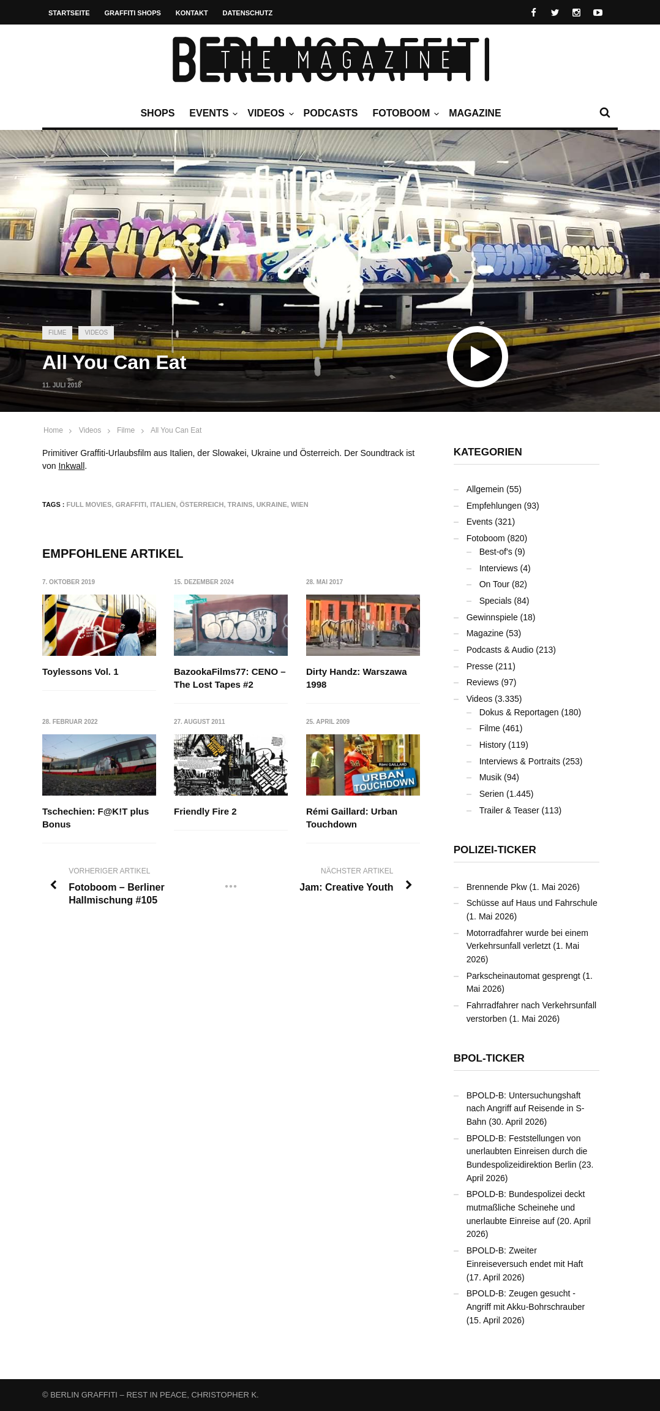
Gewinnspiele (492, 617)
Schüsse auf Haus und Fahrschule (532, 903)
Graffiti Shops (133, 13)
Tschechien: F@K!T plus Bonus (95, 818)
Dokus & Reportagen (519, 712)
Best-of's (495, 552)
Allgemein (485, 489)
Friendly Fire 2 (206, 812)
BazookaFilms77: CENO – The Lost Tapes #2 (230, 678)
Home (53, 430)
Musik (490, 777)
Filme (57, 332)
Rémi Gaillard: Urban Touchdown (351, 818)
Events (211, 113)
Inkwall (71, 466)
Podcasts (331, 113)
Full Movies (89, 504)
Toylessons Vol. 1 (80, 671)
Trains (240, 504)
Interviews (498, 568)
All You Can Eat (176, 430)
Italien (163, 504)
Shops (157, 113)
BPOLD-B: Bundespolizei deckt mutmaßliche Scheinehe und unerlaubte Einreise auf (526, 1207)
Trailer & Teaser (509, 810)
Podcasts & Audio (500, 650)
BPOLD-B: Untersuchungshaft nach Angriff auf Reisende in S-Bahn (526, 1108)
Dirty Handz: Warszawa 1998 (356, 678)
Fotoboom (404, 113)
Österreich (201, 504)
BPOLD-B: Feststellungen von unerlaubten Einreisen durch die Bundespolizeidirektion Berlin (527, 1151)
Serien (491, 794)
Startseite (69, 13)
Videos (268, 113)
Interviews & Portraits (519, 761)
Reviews (483, 682)
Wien (300, 504)
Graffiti (130, 504)
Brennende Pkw (497, 887)
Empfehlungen (494, 506)
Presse (480, 666)
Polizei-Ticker (495, 850)
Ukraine (272, 504)
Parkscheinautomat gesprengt (523, 976)
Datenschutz (248, 13)
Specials (495, 601)
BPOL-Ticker (489, 1058)
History (492, 745)
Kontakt (192, 13)
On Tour (494, 584)
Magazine (475, 113)
